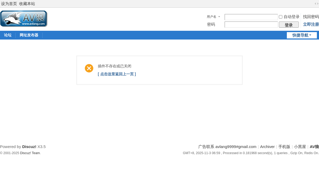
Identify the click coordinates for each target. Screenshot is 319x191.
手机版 (284, 146)
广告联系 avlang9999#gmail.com (227, 146)
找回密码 (311, 16)
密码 (211, 24)
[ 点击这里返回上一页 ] (117, 74)
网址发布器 (29, 35)
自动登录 (289, 16)
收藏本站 (27, 3)
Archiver (267, 146)
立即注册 (311, 24)
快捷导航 (300, 35)
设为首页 (9, 3)
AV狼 (314, 146)
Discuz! (29, 146)
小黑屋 (300, 146)
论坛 (7, 35)
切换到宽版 (316, 3)
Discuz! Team (30, 153)
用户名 (211, 17)
